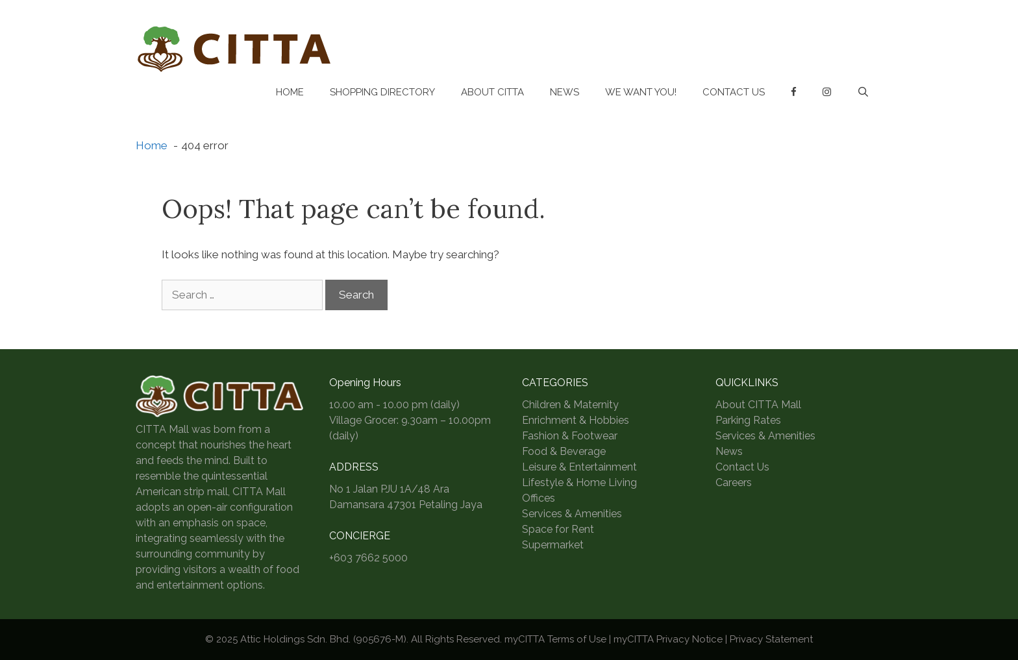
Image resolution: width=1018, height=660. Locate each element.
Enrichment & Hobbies (575, 420)
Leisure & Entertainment (579, 467)
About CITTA (492, 92)
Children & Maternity (570, 404)
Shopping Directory (382, 92)
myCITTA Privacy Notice (668, 639)
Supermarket (553, 545)
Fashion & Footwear (569, 436)
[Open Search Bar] (863, 92)
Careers (733, 482)
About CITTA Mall (758, 404)
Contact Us (733, 92)
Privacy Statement (771, 639)
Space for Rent (558, 529)
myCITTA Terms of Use (555, 639)
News (564, 92)
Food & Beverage (564, 451)
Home (290, 92)
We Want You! (641, 92)
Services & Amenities (572, 513)
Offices (538, 498)
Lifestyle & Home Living (579, 482)
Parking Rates (748, 420)
